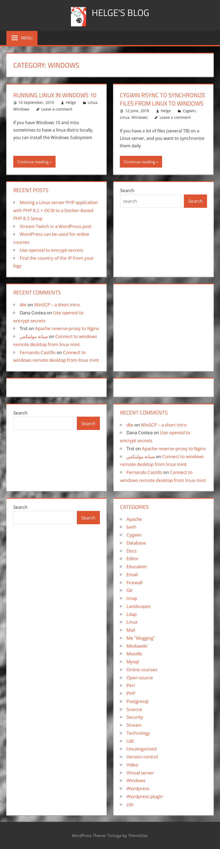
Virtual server (140, 773)
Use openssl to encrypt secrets (51, 250)
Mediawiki (136, 646)
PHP (130, 693)
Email (132, 574)
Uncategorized (141, 749)
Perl (130, 685)
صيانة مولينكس (34, 336)
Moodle (134, 654)
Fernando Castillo (38, 352)
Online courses (141, 670)
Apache (134, 519)
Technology (138, 733)
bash (131, 527)
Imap (131, 598)
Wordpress (137, 788)
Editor (132, 558)
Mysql (132, 662)
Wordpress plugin (144, 796)
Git (129, 590)
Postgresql (137, 701)
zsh (129, 804)
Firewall (134, 582)
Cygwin (189, 110)
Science (134, 709)
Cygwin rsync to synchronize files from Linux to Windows (162, 99)
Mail (130, 630)
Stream (134, 725)
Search (127, 190)
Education (136, 566)
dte (23, 305)
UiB (130, 741)
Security (134, 717)
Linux (92, 102)
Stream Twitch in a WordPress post (55, 226)
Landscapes (138, 606)
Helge (71, 102)
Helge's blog (120, 12)
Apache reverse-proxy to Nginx (67, 328)
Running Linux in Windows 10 (54, 95)
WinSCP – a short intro (57, 305)
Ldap (131, 614)
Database (136, 543)
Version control (142, 757)
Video (132, 765)
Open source (139, 678)
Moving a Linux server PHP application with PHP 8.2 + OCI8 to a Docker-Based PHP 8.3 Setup (55, 210)
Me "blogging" (140, 638)
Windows (21, 109)
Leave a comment (56, 109)
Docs (131, 551)
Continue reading (33, 161)
